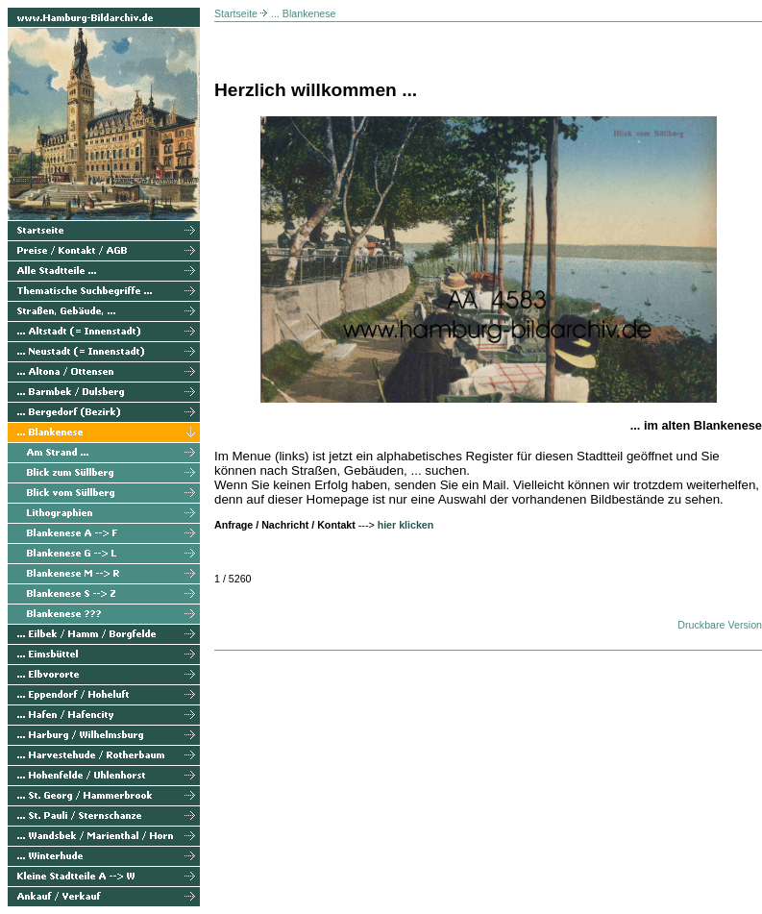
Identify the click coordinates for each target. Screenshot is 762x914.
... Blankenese (303, 13)
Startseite (236, 13)
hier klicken (406, 525)
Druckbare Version (719, 624)
